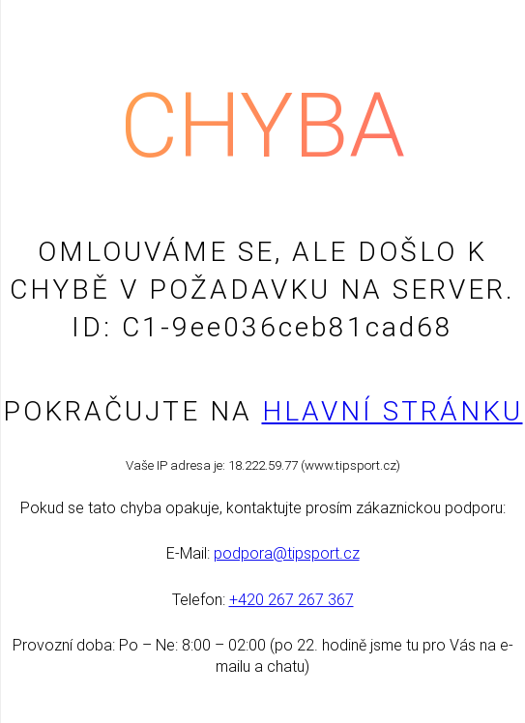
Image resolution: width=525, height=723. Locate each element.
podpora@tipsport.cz (287, 553)
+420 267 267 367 (291, 600)
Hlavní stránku (392, 411)
